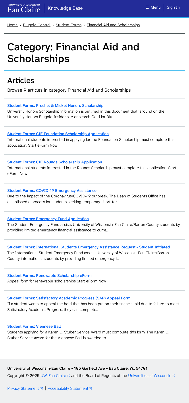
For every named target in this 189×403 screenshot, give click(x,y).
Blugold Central (36, 25)
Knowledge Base (65, 8)
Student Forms (68, 25)
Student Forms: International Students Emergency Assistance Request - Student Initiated (88, 247)
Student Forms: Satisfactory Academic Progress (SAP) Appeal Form (69, 298)
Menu (156, 7)
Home (12, 25)
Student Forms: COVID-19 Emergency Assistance (51, 190)
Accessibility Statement (68, 388)
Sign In (173, 7)
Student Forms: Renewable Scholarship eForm (49, 275)
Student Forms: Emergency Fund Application (48, 218)
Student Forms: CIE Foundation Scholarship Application (58, 133)
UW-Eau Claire (53, 375)
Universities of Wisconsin (149, 375)
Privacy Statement (23, 388)
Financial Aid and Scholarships (113, 25)
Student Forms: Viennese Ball (34, 326)
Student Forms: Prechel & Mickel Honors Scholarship (55, 105)
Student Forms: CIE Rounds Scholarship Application (54, 162)
